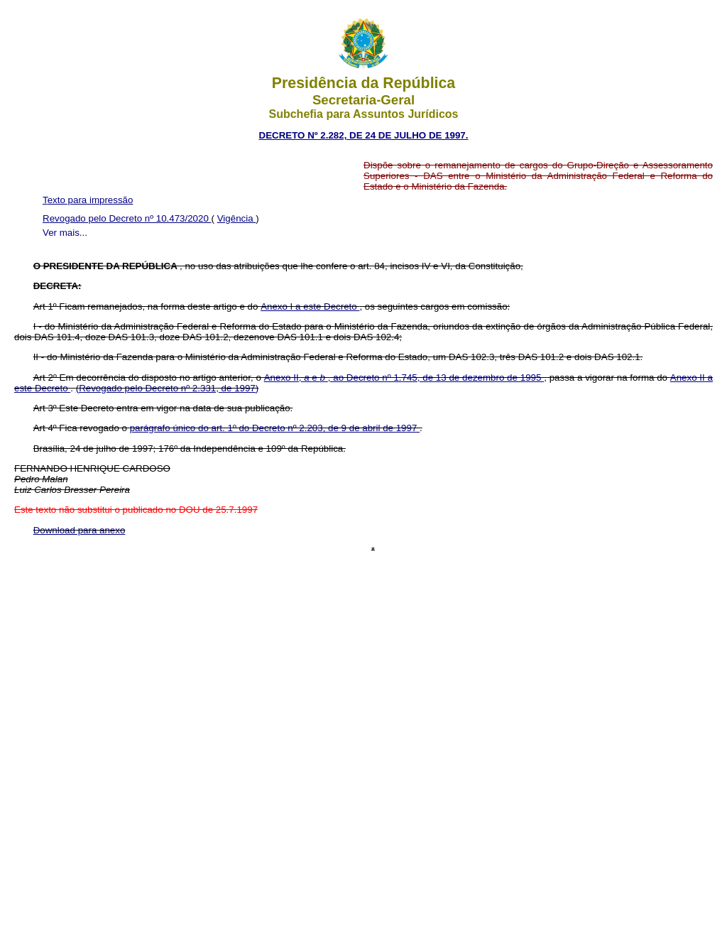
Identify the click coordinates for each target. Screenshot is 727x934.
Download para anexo (79, 530)
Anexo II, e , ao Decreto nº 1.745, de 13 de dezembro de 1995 (404, 377)
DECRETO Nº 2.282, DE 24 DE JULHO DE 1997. (364, 135)
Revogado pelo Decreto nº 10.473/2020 (127, 218)
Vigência (236, 218)
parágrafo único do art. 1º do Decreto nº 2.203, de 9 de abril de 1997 (275, 428)
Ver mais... (65, 232)
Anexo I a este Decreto (310, 306)
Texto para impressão (88, 200)
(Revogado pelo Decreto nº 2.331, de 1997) (167, 388)
